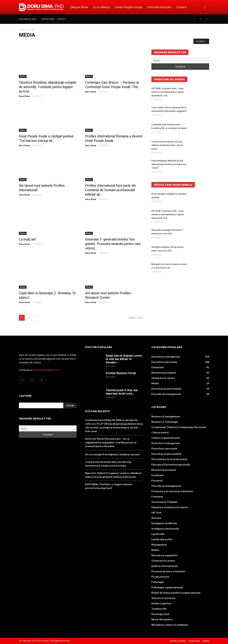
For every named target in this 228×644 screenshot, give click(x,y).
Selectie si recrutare (163, 597)
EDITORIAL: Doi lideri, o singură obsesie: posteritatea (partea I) (109, 486)
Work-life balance (162, 619)
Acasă (22, 29)
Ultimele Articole (159, 7)
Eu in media (101, 7)
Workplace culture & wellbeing (169, 624)
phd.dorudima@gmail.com (47, 370)
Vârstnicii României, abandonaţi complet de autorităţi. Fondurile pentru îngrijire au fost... (47, 86)
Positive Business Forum (121, 373)
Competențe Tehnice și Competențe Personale (178, 427)
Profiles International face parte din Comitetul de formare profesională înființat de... (110, 190)
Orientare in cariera (163, 377)
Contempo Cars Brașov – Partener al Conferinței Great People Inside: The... (112, 84)
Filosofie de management (166, 393)
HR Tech (156, 512)
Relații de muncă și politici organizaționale (176, 592)
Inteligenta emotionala (165, 528)
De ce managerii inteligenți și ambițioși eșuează (112, 454)
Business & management (165, 416)
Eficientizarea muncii (163, 372)
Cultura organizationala (165, 437)
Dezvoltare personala (164, 361)
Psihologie (157, 581)
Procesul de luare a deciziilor (168, 571)
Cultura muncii (160, 432)
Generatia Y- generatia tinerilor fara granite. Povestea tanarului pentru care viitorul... (113, 243)
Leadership (157, 533)
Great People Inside (128, 7)
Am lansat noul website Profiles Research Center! (108, 295)
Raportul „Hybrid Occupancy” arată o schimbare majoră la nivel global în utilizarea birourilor (113, 474)
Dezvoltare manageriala (165, 356)
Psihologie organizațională (167, 587)
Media (22, 76)
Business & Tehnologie (164, 421)
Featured (156, 480)
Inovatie (156, 517)
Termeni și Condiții (178, 641)
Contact (181, 7)
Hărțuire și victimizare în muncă (169, 507)
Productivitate (160, 576)
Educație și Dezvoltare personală (170, 464)
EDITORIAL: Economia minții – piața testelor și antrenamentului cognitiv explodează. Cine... (167, 92)
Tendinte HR (158, 608)
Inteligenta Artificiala (164, 523)
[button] (205, 7)
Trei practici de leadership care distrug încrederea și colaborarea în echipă (108, 463)
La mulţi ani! (27, 239)
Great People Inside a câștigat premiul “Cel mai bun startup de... (46, 138)
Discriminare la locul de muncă (169, 459)
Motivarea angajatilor (164, 555)
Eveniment (157, 367)
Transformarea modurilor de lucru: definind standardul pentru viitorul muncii (167, 145)
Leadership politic (162, 539)
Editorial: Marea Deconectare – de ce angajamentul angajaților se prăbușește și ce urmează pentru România (110, 442)
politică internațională (164, 565)
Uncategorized (160, 614)
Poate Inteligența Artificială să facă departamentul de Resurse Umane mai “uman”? (168, 164)
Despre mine (79, 7)
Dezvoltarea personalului (166, 388)
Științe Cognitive (161, 603)
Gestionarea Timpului (164, 501)
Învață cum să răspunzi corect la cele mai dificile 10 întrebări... (124, 359)
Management (159, 544)
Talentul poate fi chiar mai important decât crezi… (122, 392)
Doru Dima (24, 96)
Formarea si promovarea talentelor (172, 491)
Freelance (157, 496)
